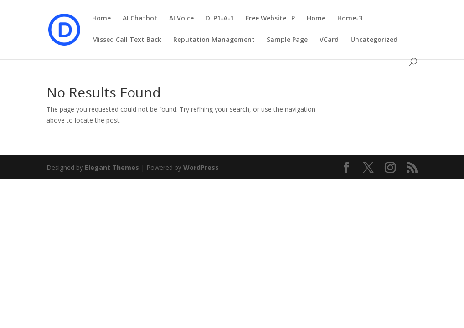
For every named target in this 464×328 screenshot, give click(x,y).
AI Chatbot (140, 18)
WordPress (201, 167)
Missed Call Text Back (126, 40)
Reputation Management (214, 40)
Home (101, 18)
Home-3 (349, 18)
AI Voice (181, 18)
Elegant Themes (112, 167)
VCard (329, 40)
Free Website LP (270, 18)
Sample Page (287, 40)
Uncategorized (374, 40)
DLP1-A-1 (220, 18)
